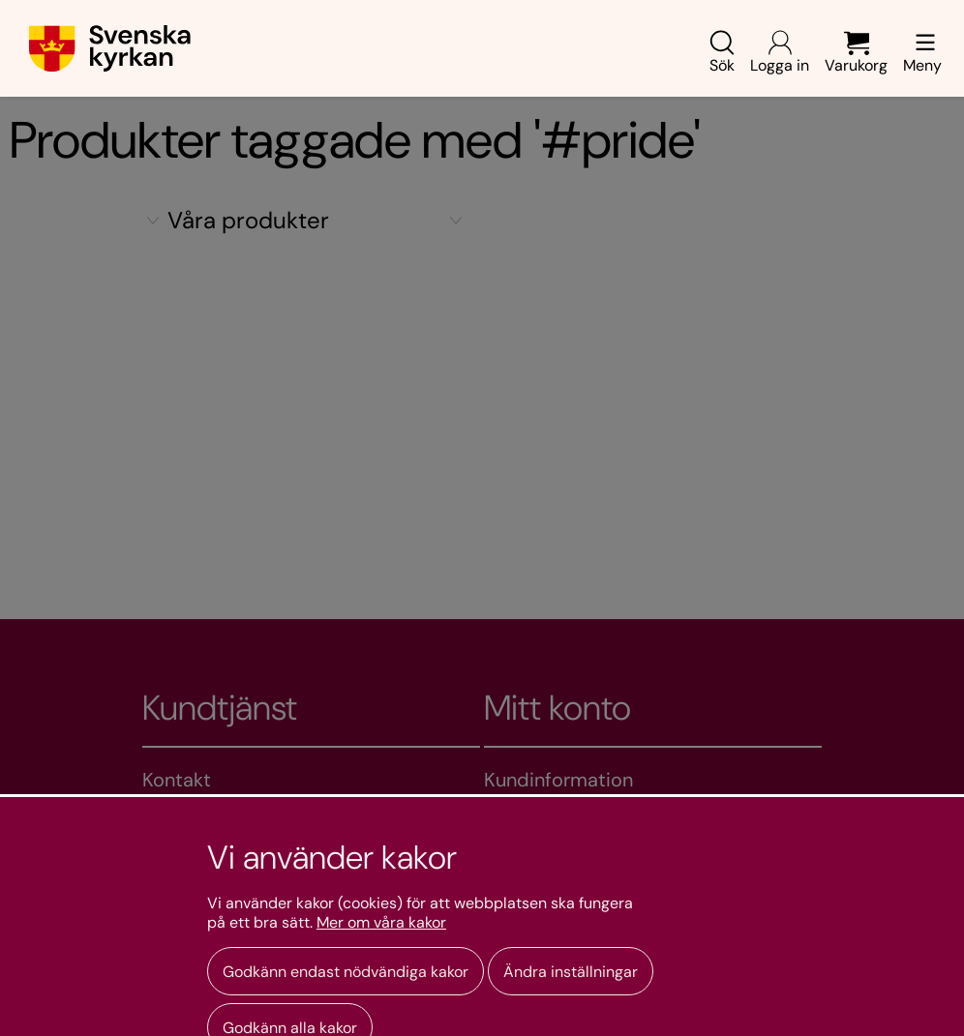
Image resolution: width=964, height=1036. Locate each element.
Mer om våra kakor (381, 922)
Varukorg (856, 52)
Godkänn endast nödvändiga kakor (345, 972)
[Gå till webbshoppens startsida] (110, 48)
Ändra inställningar (570, 972)
